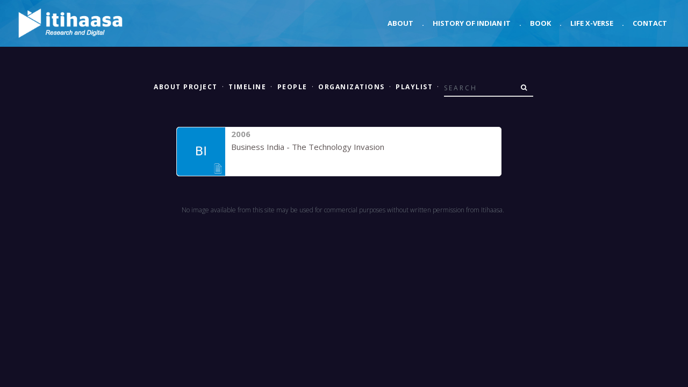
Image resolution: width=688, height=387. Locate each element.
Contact (650, 23)
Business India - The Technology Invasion (307, 146)
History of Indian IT (472, 23)
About (400, 23)
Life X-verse (591, 23)
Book (540, 23)
